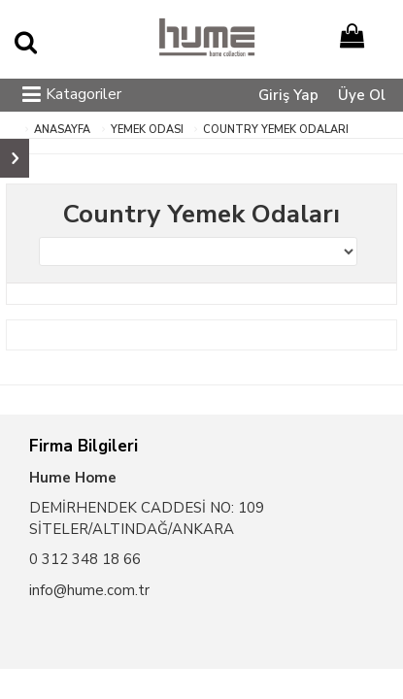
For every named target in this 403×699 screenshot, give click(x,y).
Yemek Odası (147, 129)
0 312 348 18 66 (85, 559)
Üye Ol (362, 95)
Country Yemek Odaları (276, 129)
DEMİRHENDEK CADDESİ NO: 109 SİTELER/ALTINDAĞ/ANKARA (146, 518)
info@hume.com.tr (89, 590)
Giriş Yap (288, 95)
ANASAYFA (62, 129)
